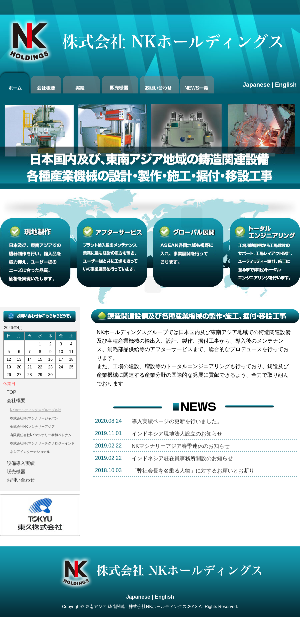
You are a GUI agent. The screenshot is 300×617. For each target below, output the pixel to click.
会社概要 (16, 400)
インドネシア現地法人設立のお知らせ (177, 433)
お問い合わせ (21, 480)
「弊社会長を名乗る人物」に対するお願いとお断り (193, 471)
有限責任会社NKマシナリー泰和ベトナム (40, 435)
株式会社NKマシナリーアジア (32, 426)
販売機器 (16, 471)
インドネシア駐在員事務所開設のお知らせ (182, 458)
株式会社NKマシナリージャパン (34, 418)
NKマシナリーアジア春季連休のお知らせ (181, 446)
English (286, 84)
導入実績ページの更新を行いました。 (177, 421)
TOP (11, 392)
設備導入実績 (21, 463)
